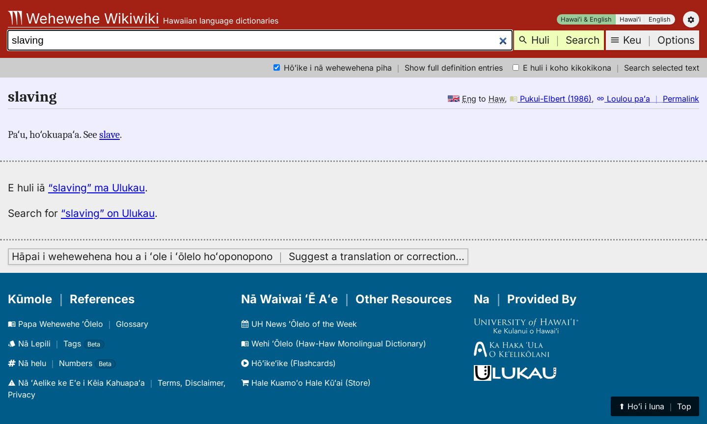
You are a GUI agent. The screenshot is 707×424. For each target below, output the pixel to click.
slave (109, 134)
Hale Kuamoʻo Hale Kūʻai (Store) (306, 383)
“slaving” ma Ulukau (96, 188)
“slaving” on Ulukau (108, 213)
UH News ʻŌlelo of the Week (299, 324)
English (660, 19)
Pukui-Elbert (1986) (551, 99)
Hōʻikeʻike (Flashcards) (288, 363)
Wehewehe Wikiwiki (83, 18)
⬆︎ (655, 406)
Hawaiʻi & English (586, 19)
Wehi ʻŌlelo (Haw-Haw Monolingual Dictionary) (333, 343)
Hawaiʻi (630, 19)
